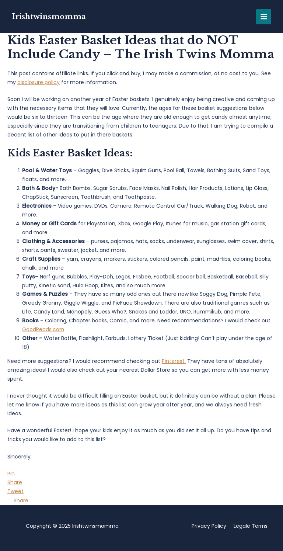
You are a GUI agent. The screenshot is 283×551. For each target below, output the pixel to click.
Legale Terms (250, 526)
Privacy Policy (208, 526)
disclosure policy (38, 82)
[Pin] (11, 473)
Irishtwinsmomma (49, 16)
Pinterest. (174, 361)
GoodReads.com (43, 329)
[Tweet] (15, 491)
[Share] (14, 482)
